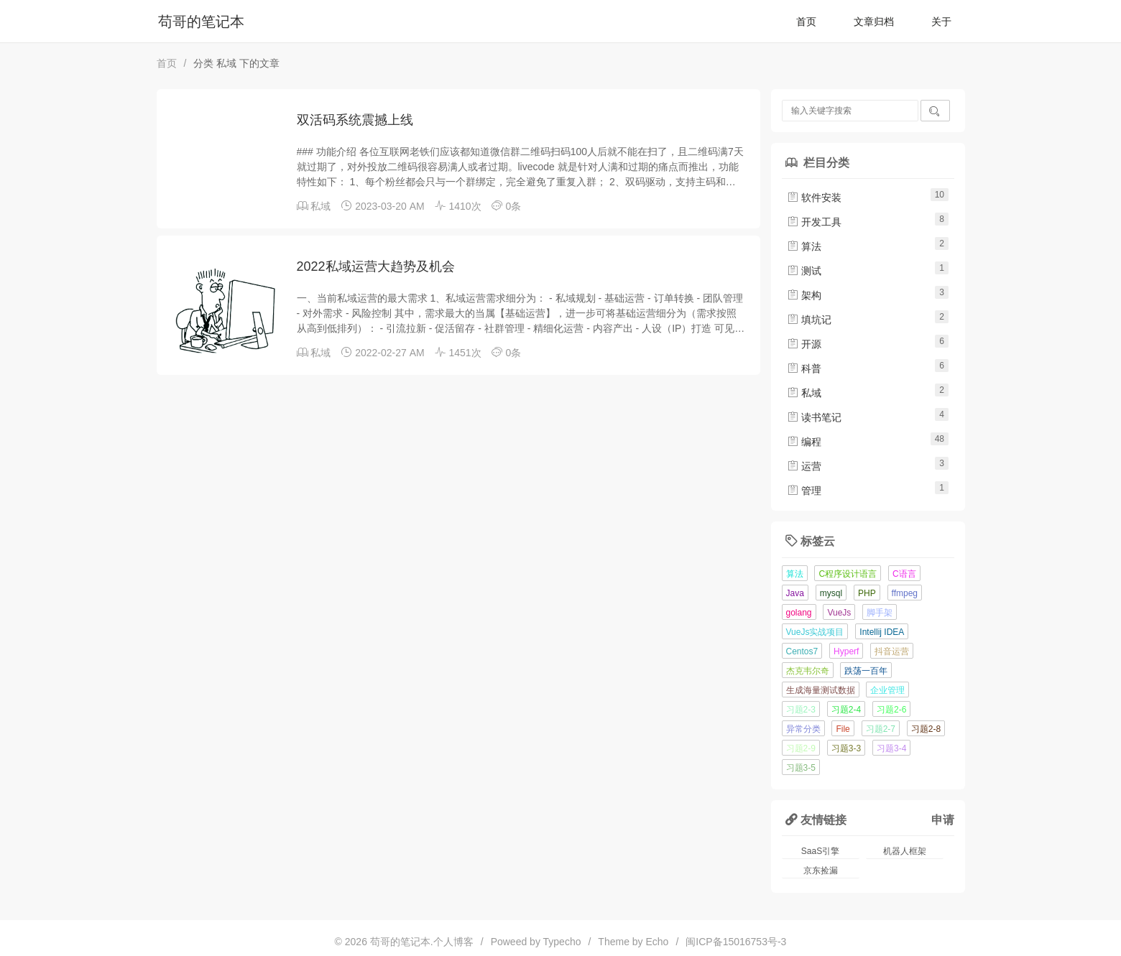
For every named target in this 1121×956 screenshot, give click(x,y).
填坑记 (809, 319)
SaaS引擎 (820, 851)
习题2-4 (846, 710)
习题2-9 (801, 748)
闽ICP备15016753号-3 (736, 941)
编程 (804, 441)
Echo (657, 941)
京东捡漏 (820, 870)
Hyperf (846, 651)
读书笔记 (814, 417)
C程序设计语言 (847, 574)
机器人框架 (904, 851)
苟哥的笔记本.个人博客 (422, 941)
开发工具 (814, 222)
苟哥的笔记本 (201, 21)
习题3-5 (801, 768)
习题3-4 (891, 748)
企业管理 (887, 690)
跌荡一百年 (865, 671)
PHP (867, 593)
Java (795, 593)
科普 (804, 368)
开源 (804, 344)
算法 (804, 246)
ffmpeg (905, 593)
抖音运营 (892, 651)
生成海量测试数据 (820, 690)
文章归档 (874, 21)
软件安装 (814, 197)
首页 (806, 21)
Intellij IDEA (881, 632)
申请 (942, 819)
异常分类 (803, 729)
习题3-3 (846, 748)
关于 (941, 21)
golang (799, 613)
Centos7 (802, 651)
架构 (804, 295)
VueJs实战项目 (815, 632)
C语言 (904, 574)
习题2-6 (891, 710)
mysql (831, 593)
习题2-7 (880, 729)
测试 (804, 271)
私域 (320, 206)
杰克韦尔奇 (807, 671)
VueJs (839, 613)
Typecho (562, 941)
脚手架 (879, 613)
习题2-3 (801, 710)
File (842, 729)
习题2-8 (926, 729)
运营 (804, 466)
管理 (804, 490)
